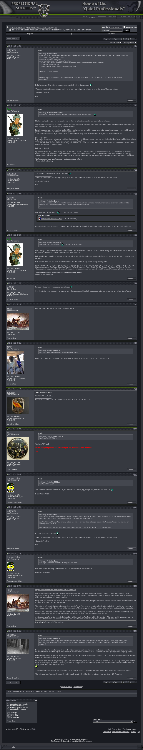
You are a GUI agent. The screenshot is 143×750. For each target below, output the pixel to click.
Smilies (9, 714)
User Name (106, 27)
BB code (10, 712)
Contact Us (107, 732)
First (115, 39)
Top (139, 732)
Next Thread (77, 687)
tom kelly (11, 392)
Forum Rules (11, 721)
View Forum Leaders (130, 729)
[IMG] (8, 716)
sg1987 (10, 197)
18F (56, 27)
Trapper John (13, 478)
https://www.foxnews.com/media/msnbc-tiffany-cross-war (55, 590)
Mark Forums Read (114, 729)
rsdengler (11, 50)
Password (105, 30)
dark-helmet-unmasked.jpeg (51, 219)
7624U (10, 432)
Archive (133, 732)
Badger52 (11, 635)
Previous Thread (66, 687)
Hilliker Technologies (85, 741)
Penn (9, 308)
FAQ (70, 34)
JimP (9, 347)
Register (30, 34)
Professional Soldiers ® (17, 27)
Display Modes (129, 42)
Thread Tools (115, 42)
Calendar (111, 34)
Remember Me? (130, 27)
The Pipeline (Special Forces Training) (40, 27)
